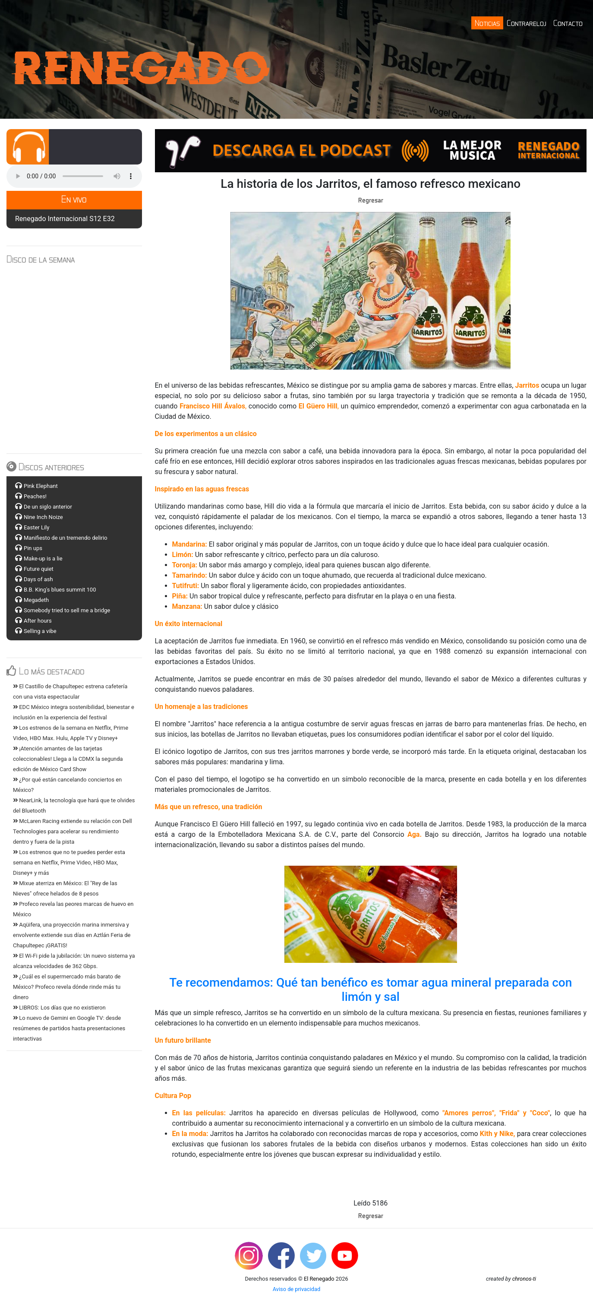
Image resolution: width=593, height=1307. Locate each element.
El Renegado (319, 1278)
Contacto (568, 23)
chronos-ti (524, 1278)
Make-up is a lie (43, 558)
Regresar (370, 200)
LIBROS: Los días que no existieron (59, 1007)
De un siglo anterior (48, 506)
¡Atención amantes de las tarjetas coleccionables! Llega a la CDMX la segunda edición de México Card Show (68, 758)
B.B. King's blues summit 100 (60, 589)
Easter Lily (36, 527)
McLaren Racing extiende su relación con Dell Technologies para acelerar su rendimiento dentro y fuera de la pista (72, 831)
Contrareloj (526, 23)
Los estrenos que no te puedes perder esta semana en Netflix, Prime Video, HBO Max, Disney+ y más (69, 862)
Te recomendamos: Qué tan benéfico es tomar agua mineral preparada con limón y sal (370, 989)
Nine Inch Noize (43, 517)
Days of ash (38, 579)
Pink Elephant (41, 486)
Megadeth (36, 600)
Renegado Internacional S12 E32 (65, 219)
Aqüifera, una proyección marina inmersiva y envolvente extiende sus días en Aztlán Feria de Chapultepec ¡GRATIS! (71, 935)
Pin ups (33, 548)
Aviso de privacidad (297, 1289)
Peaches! (35, 496)
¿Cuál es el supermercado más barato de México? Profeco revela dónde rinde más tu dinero (66, 986)
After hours (38, 620)
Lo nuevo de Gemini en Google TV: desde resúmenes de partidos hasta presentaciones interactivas (69, 1028)
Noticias (487, 23)
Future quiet (39, 569)
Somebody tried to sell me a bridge (67, 610)
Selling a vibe (40, 631)
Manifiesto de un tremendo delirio (65, 538)
